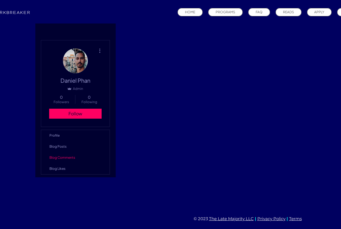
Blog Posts (58, 146)
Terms (295, 218)
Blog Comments (62, 157)
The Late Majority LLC (231, 218)
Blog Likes (57, 168)
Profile (54, 135)
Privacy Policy (271, 218)
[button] (225, 12)
